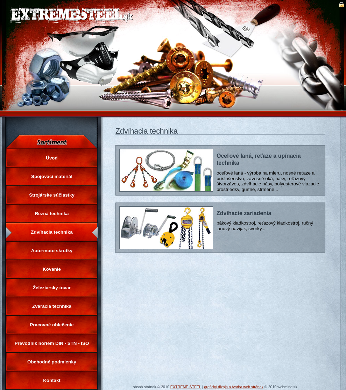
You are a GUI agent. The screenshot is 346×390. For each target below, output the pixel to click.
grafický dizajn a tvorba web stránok (233, 387)
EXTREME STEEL (185, 387)
